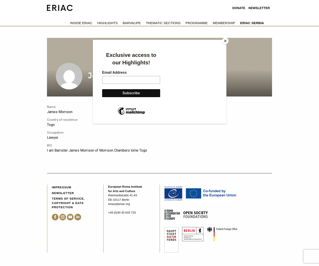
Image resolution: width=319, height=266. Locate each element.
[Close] (225, 41)
